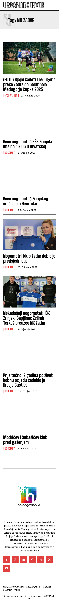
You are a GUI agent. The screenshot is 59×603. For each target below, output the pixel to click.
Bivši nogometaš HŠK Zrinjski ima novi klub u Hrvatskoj (27, 144)
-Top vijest (10, 95)
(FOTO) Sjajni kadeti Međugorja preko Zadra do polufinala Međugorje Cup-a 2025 (29, 84)
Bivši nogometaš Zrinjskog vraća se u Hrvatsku (25, 201)
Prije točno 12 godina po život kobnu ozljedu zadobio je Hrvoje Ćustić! (28, 380)
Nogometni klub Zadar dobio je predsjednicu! (29, 258)
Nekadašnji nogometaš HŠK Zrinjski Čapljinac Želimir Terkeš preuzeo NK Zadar (26, 318)
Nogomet (9, 152)
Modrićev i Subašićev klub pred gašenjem (25, 440)
